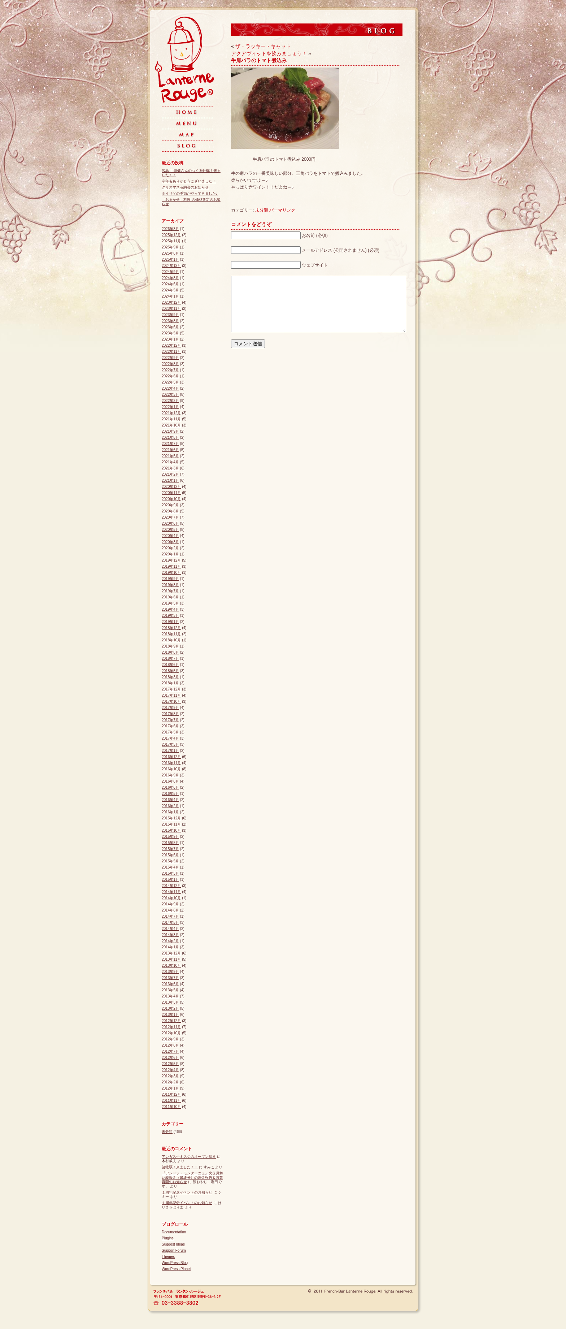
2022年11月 (171, 352)
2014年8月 (170, 910)
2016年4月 (170, 800)
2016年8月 (170, 781)
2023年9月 (170, 315)
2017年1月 (170, 751)
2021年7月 (170, 444)
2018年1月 (170, 683)
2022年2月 (170, 401)
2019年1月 (170, 622)
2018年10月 (171, 640)
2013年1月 (170, 1015)
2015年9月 (170, 837)
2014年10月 (171, 898)
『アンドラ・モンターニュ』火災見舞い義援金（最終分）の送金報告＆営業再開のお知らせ (192, 1177)
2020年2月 (170, 548)
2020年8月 (170, 511)
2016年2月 (170, 806)
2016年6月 (170, 787)
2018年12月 (171, 628)
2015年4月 (170, 867)
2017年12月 (171, 689)
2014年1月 (170, 947)
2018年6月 (170, 665)
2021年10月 (171, 425)
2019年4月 (170, 609)
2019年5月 (170, 603)
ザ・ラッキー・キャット (263, 46)
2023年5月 (170, 333)
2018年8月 (170, 652)
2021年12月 (171, 413)
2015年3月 (170, 873)
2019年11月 (171, 566)
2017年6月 (170, 726)
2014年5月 (170, 923)
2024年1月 (170, 296)
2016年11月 (171, 763)
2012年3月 (170, 1076)
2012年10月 (171, 1033)
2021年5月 (170, 456)
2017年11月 (171, 695)
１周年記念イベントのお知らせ (187, 1192)
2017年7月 (170, 720)
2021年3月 (170, 468)
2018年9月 (170, 646)
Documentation (174, 1232)
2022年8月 (170, 364)
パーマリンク (282, 210)
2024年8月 (170, 278)
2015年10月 (171, 830)
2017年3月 (170, 744)
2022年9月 (170, 358)
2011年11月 (171, 1101)
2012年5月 (170, 1064)
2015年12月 (171, 818)
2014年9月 (170, 904)
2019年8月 (170, 585)
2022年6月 (170, 376)
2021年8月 (170, 438)
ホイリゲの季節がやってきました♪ (190, 193)
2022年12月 (171, 345)
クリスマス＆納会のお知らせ (185, 187)
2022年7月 (170, 370)
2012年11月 (171, 1027)
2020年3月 (170, 542)
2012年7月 (170, 1051)
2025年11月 (171, 241)
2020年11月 (171, 493)
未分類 (261, 210)
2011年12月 (171, 1094)
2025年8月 (170, 253)
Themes (168, 1257)
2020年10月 (171, 499)
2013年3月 (170, 1002)
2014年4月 (170, 929)
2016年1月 (170, 812)
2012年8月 (170, 1045)
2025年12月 (171, 235)
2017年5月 (170, 732)
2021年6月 (170, 450)
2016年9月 (170, 775)
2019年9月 (170, 579)
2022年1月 (170, 407)
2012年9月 (170, 1039)
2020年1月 (170, 554)
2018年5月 (170, 671)
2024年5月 (170, 290)
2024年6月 (170, 284)
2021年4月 (170, 462)
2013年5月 (170, 990)
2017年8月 (170, 714)
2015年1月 (170, 880)
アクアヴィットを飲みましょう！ (269, 53)
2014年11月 (171, 892)
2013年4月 (170, 996)
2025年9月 (170, 247)
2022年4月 (170, 388)
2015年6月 (170, 855)
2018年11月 (171, 634)
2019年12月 (171, 560)
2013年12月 (171, 953)
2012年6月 (170, 1058)
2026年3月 (170, 229)
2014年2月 (170, 941)
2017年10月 (171, 702)
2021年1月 (170, 480)
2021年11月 (171, 419)
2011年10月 (171, 1107)
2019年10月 (171, 573)
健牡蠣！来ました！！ (180, 1167)
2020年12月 (171, 487)
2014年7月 (170, 916)
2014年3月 (170, 935)
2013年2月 (170, 1008)
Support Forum (174, 1250)
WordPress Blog (175, 1263)
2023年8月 (170, 321)
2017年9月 (170, 708)
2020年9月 (170, 505)
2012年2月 (170, 1082)
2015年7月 (170, 849)
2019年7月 (170, 591)
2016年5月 (170, 794)
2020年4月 (170, 536)
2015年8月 (170, 843)
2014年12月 (171, 886)
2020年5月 (170, 530)
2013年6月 (170, 984)
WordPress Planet (176, 1269)
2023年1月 (170, 339)
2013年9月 (170, 972)
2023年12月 (171, 302)
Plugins (168, 1238)
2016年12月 (171, 757)
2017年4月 (170, 738)
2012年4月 (170, 1070)
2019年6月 (170, 597)
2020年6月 (170, 523)
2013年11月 (171, 959)
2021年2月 (170, 474)
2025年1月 (170, 259)
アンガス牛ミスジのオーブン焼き (189, 1157)
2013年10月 (171, 965)
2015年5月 (170, 861)
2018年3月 (170, 677)
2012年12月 (171, 1021)
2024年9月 (170, 272)
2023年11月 (171, 309)
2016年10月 (171, 769)
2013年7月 (170, 978)
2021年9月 (170, 431)
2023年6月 (170, 327)
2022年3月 (170, 395)
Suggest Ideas (173, 1244)
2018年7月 (170, 659)
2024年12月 (171, 266)
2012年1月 (170, 1088)
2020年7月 (170, 517)
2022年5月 (170, 382)
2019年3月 (170, 616)
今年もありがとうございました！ (189, 181)
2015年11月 (171, 824)
